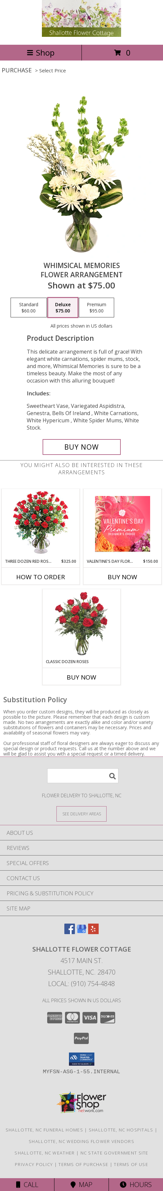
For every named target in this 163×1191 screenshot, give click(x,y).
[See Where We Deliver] (81, 813)
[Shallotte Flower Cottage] (81, 35)
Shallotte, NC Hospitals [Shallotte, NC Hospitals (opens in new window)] (121, 1130)
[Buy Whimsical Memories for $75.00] (82, 447)
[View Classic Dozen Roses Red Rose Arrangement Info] (81, 624)
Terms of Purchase (83, 1164)
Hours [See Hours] (136, 1184)
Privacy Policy (34, 1164)
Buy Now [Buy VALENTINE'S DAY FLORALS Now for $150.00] (122, 577)
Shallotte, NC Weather (45, 1153)
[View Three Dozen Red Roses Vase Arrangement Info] (40, 523)
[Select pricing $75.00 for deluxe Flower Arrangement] (63, 307)
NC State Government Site (114, 1153)
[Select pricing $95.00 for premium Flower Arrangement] (96, 307)
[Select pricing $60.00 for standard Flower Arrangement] (29, 307)
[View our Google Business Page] (81, 932)
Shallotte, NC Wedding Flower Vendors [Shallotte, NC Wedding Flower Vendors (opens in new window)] (81, 1141)
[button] (81, 1059)
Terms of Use (131, 1164)
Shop (40, 52)
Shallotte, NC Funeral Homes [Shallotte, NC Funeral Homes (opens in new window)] (44, 1130)
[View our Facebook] (69, 932)
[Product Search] (82, 775)
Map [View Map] (81, 1184)
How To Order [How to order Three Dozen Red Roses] (40, 577)
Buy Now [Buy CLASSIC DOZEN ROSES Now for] (81, 677)
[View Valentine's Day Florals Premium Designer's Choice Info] (122, 523)
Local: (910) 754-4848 (81, 983)
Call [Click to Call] (27, 1184)
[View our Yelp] (93, 932)
